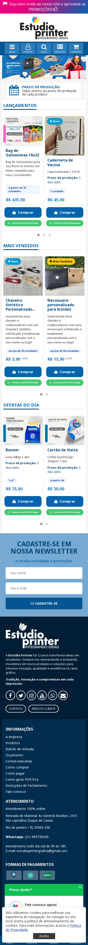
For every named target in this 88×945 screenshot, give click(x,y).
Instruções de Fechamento (26, 785)
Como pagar (15, 773)
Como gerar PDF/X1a (22, 779)
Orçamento (14, 755)
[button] (38, 235)
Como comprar (17, 767)
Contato (16, 709)
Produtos (13, 743)
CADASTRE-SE (44, 603)
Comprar (23, 212)
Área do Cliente (43, 709)
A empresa (14, 737)
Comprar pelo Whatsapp (23, 222)
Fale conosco (16, 791)
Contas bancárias (19, 761)
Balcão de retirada (20, 749)
